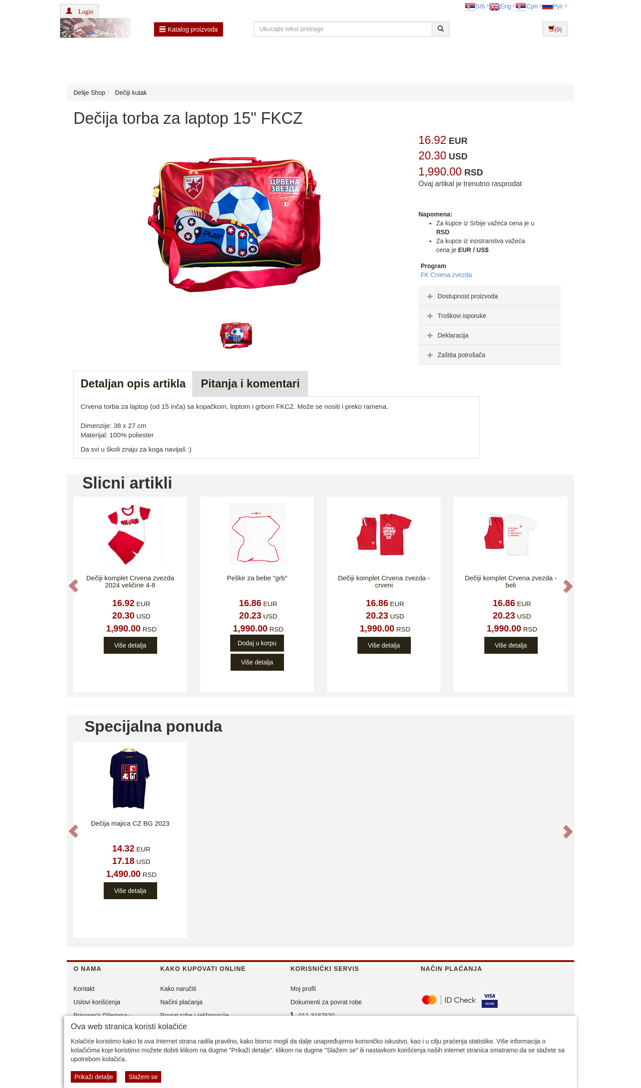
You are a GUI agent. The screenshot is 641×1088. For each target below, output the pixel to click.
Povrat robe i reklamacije (194, 1015)
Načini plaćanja (181, 1002)
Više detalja (130, 645)
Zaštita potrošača (455, 355)
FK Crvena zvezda (446, 274)
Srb (475, 6)
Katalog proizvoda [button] (188, 29)
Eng (500, 6)
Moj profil (303, 988)
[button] (79, 10)
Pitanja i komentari (250, 383)
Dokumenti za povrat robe (326, 1002)
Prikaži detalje (93, 1076)
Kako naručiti (178, 988)
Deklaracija (446, 335)
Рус (552, 6)
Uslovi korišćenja (96, 1002)
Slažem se (143, 1076)
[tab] (489, 296)
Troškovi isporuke (455, 315)
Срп (526, 6)
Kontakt (83, 988)
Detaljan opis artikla (133, 383)
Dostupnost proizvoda (461, 296)
